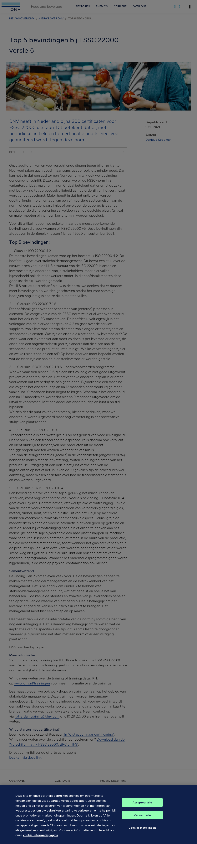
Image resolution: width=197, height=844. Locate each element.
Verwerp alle (142, 820)
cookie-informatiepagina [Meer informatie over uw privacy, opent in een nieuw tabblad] (40, 840)
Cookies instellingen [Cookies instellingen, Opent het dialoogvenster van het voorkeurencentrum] (142, 832)
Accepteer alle (142, 807)
